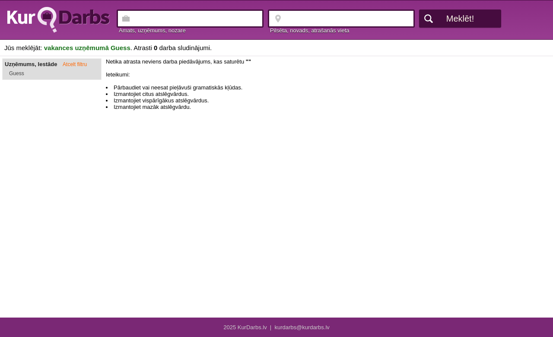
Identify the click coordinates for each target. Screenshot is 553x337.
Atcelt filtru (75, 64)
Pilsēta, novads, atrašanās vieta (310, 30)
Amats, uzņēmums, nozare (152, 30)
